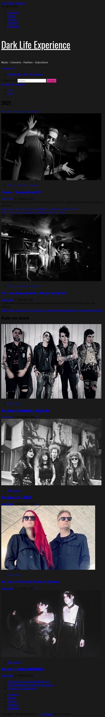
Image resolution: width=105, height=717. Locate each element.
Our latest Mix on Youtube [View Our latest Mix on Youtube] (13, 84)
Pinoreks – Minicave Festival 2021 (20, 111)
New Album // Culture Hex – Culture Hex (25, 410)
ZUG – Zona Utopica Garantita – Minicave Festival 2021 (33, 212)
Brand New (14, 403)
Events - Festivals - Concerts (24, 185)
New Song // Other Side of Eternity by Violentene (30, 581)
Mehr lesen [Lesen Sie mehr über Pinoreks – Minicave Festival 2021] (39, 209)
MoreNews (46, 714)
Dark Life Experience (35, 44)
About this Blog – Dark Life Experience (25, 74)
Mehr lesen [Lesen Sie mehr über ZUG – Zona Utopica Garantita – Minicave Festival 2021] (52, 310)
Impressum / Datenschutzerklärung (28, 681)
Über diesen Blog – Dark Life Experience (31, 685)
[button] (8, 68)
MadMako (7, 198)
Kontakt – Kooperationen (22, 688)
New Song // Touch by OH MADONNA (22, 669)
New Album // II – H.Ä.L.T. (16, 497)
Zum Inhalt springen (13, 3)
